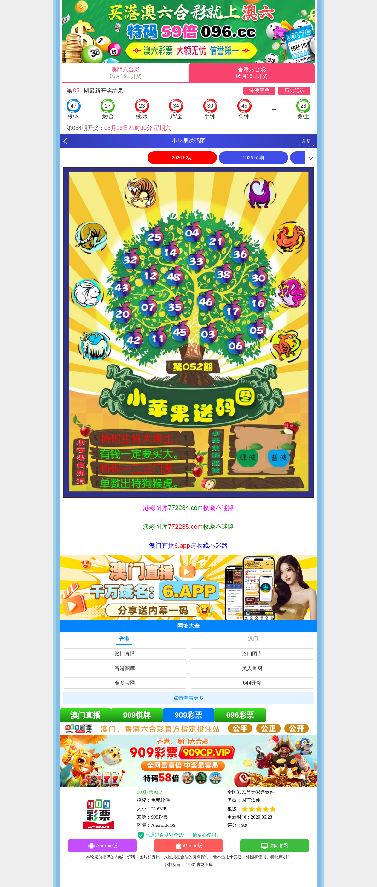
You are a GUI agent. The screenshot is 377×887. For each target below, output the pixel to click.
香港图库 (125, 668)
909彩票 (188, 715)
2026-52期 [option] (182, 157)
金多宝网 (125, 683)
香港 (124, 638)
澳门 (253, 638)
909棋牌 (137, 715)
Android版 (102, 846)
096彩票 (240, 715)
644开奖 (252, 683)
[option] (188, 332)
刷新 (306, 141)
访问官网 (274, 846)
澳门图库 (252, 653)
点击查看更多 (188, 698)
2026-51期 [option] (253, 157)
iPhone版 (189, 846)
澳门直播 (125, 653)
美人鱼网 (252, 668)
